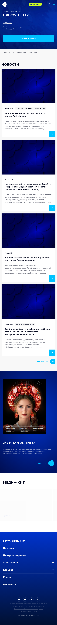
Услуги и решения (14, 540)
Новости (7, 52)
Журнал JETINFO (19, 52)
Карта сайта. (14, 603)
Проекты (8, 548)
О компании (10, 562)
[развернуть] (38, 562)
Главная (6, 11)
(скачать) (7, 516)
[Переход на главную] (11, 4)
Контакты (9, 577)
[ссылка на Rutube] (25, 599)
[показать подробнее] (46, 361)
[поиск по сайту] (49, 4)
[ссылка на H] (31, 599)
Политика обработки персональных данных (28, 609)
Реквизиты (9, 584)
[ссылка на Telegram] (19, 599)
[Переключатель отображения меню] (54, 4)
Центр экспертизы (14, 555)
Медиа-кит (33, 52)
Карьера (8, 569)
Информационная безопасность (30, 108)
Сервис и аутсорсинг (25, 324)
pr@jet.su (7, 23)
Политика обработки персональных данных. (32, 603)
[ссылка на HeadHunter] (38, 599)
